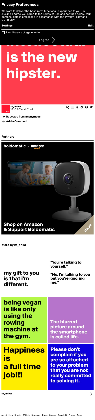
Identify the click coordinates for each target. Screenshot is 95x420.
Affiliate (26, 415)
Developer (36, 415)
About (4, 415)
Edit (91, 25)
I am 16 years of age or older (23, 32)
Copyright (62, 415)
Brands (17, 415)
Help (10, 415)
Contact (52, 415)
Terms (79, 415)
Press (45, 415)
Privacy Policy (73, 17)
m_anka (15, 106)
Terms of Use (51, 14)
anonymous (33, 116)
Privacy (72, 415)
